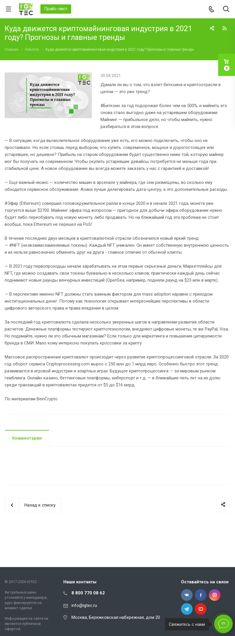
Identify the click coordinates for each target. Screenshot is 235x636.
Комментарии (27, 438)
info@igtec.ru (84, 605)
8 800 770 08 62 (88, 593)
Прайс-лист (55, 8)
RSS (224, 28)
